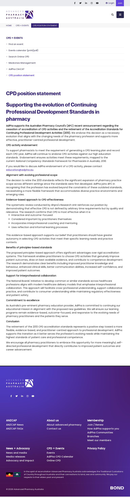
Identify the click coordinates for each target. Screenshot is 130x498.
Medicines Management (22, 62)
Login (110, 3)
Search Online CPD (19, 56)
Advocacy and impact (21, 462)
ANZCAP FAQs (15, 429)
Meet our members (99, 441)
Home (9, 25)
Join (120, 3)
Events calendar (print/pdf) (23, 50)
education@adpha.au (19, 170)
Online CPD (54, 462)
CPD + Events (22, 25)
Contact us (54, 432)
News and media (17, 453)
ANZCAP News (15, 425)
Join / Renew (95, 425)
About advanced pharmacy (58, 426)
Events (51, 453)
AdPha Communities (101, 433)
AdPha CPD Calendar (61, 458)
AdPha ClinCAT (16, 69)
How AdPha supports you (104, 429)
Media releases (16, 458)
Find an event (16, 44)
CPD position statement (21, 75)
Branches (93, 437)
